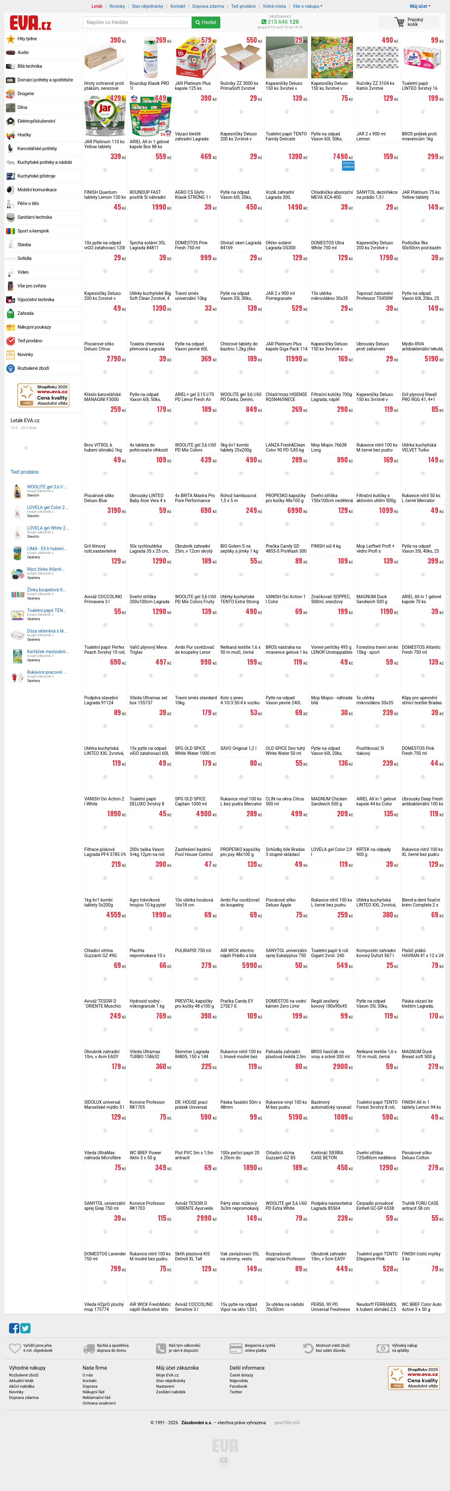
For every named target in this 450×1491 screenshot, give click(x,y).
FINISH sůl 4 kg (326, 546)
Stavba (24, 244)
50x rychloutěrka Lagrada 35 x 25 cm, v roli (149, 551)
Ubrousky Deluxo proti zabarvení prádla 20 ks (372, 348)
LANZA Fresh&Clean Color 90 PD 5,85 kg (285, 447)
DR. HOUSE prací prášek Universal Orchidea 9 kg (191, 1107)
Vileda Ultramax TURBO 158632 (145, 1054)
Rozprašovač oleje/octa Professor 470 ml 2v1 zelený (286, 1258)
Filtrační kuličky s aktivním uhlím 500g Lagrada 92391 (376, 500)
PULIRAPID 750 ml (193, 950)
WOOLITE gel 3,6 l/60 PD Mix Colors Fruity (195, 599)
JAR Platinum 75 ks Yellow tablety (421, 195)
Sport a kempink (33, 231)
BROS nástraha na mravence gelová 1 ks (287, 650)
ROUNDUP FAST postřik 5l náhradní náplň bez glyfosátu (149, 197)
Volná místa (274, 6)
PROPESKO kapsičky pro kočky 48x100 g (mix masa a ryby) (286, 500)
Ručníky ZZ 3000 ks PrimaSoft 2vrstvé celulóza (239, 88)
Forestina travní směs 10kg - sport (377, 650)
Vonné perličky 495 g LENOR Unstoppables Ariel (332, 652)
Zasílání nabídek (170, 1392)
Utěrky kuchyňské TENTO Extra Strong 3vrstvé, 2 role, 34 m (239, 601)
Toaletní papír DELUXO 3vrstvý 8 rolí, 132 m (147, 803)
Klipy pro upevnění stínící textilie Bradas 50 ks (422, 702)
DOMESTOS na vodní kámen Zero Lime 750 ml (286, 1006)
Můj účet (418, 6)
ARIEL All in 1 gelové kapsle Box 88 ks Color (149, 146)
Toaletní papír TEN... (46, 610)
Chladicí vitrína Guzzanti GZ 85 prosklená (281, 1157)
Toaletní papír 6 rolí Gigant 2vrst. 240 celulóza (329, 955)
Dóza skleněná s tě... (47, 630)
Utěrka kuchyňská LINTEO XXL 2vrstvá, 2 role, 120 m (104, 753)
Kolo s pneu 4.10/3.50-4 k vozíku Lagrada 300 (240, 702)
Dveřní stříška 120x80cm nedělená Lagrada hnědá (376, 1157)
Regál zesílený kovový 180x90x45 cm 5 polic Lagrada (329, 1006)
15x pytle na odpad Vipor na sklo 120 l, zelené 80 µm (238, 1309)
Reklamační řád (96, 1398)
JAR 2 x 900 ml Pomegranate (280, 296)
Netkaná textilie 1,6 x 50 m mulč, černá (240, 650)
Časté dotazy (241, 1375)
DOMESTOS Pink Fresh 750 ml (418, 751)
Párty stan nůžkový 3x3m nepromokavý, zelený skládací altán (240, 1208)
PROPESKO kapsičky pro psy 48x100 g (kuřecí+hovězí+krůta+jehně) (248, 854)
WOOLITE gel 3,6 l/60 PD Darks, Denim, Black (241, 399)
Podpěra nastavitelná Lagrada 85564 (331, 1206)
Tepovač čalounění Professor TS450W (374, 296)
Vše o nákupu (306, 6)
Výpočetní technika (35, 299)
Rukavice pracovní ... (47, 672)
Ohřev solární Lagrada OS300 (281, 245)
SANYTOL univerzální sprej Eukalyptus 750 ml (286, 955)
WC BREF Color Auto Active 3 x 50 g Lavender (422, 1309)
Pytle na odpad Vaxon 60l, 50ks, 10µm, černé (145, 399)
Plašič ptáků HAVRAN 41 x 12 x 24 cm (423, 955)
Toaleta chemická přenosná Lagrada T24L (147, 348)
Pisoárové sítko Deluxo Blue (99, 498)
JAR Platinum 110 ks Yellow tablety (104, 144)
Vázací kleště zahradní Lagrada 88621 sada (192, 138)
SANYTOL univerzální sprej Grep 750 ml (104, 1206)
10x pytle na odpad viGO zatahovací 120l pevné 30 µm (104, 247)
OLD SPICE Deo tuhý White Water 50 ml (285, 751)
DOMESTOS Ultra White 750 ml (327, 245)
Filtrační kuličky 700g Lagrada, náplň (331, 397)
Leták (97, 6)
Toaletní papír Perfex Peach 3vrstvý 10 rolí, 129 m (104, 652)
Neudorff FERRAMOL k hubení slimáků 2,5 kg (376, 1309)
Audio (23, 52)
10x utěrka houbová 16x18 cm (194, 902)
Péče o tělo (28, 203)
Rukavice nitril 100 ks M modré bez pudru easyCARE (150, 1258)
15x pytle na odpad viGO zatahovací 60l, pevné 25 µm (149, 753)
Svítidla (24, 258)
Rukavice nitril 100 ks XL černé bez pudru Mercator (422, 854)
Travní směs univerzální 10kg (191, 296)
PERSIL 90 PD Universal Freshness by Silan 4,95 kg (330, 1309)
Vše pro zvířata (31, 286)
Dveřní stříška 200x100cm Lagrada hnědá (149, 601)
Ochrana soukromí (99, 1403)
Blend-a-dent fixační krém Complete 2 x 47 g (421, 904)
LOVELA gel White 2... (48, 528)
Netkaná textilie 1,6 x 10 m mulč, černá (376, 1054)
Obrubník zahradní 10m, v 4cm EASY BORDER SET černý (102, 1056)
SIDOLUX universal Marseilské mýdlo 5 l (104, 1105)
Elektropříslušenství (36, 121)
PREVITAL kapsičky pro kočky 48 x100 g (194, 1004)
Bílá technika (29, 66)
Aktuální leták (21, 1381)
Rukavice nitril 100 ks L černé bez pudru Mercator (331, 904)
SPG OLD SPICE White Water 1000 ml (195, 751)
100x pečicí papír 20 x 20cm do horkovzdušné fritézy (240, 1157)
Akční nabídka (21, 1386)
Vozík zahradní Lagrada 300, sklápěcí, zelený (281, 197)
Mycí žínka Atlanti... (46, 569)
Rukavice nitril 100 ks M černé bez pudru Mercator (377, 449)
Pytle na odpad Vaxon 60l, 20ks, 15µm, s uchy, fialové (331, 753)
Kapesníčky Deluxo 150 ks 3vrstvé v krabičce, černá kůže (376, 399)
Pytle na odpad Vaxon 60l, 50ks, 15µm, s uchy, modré (331, 138)
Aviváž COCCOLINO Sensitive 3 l (194, 1307)
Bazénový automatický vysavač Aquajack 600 (331, 1107)
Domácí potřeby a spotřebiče (45, 80)
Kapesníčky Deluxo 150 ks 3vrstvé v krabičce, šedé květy (285, 88)
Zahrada (25, 313)
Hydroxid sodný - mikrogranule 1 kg (147, 1004)
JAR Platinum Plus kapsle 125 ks (193, 86)
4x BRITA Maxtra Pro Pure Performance (195, 498)
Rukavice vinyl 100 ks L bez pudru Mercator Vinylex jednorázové (241, 803)
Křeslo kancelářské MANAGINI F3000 (102, 397)
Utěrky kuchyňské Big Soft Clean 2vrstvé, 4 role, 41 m (150, 298)
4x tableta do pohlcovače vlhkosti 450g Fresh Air (149, 449)
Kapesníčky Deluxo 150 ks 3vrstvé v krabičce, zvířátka (329, 88)
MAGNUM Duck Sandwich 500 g (371, 599)
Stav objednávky (148, 6)
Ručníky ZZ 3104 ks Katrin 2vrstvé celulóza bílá (375, 88)
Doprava (90, 1386)
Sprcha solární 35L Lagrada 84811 (148, 245)
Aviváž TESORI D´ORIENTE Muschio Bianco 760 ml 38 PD (104, 1006)
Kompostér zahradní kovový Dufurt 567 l (376, 953)
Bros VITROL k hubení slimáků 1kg (103, 447)
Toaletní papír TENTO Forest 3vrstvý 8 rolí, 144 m (377, 1107)
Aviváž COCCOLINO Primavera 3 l (103, 599)
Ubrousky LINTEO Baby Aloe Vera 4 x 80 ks (148, 500)
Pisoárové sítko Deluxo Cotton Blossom (417, 1157)
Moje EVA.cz (167, 1375)
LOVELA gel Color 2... (47, 507)
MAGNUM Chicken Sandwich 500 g (329, 801)
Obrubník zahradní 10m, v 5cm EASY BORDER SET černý (329, 1258)
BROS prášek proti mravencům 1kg (419, 136)
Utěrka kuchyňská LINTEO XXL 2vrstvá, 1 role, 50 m (376, 904)
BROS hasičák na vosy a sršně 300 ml (330, 1054)
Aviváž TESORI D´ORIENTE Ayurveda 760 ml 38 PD (194, 1208)
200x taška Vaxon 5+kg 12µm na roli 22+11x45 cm (147, 854)
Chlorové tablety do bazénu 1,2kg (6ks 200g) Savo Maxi (239, 348)
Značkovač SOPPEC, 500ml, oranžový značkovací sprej (331, 601)
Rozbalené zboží (33, 368)
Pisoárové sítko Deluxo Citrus (99, 346)
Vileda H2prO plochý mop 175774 (104, 1307)
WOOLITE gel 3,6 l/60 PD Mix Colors (195, 447)
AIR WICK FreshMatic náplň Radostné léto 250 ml (150, 1309)
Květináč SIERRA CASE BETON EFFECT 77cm (327, 1157)
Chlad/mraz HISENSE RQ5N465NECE (286, 397)
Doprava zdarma (208, 6)
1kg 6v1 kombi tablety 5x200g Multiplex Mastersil (102, 904)
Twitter (236, 1392)
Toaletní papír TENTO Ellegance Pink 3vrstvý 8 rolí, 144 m (377, 1258)
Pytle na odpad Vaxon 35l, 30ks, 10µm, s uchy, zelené (376, 1006)
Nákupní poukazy (34, 327)
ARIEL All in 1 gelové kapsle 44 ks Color (376, 801)
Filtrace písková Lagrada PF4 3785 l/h (105, 852)
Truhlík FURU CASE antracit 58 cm (420, 1206)
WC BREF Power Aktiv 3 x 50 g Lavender (145, 1157)
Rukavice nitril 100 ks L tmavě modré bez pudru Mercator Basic (241, 1056)
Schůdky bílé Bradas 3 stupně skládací (285, 852)
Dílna (22, 107)
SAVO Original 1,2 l (238, 748)
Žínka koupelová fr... (46, 589)
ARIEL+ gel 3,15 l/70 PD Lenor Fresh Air (194, 397)
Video (23, 272)
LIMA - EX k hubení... (47, 548)
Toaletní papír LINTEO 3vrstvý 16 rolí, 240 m (420, 88)
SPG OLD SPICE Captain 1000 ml (191, 801)
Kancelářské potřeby (37, 148)
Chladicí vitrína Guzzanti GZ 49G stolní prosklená (100, 955)
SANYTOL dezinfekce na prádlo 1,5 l (377, 195)
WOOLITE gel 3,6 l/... (47, 486)
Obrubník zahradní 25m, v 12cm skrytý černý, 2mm (194, 551)
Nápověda (239, 1381)
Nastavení (165, 1386)
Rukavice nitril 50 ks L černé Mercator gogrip (421, 500)
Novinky (117, 6)
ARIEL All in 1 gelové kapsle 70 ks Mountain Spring (422, 601)
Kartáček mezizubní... (48, 651)
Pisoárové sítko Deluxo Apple (281, 902)
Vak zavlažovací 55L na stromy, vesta (240, 1256)
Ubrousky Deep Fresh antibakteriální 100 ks (422, 801)
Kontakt (177, 6)
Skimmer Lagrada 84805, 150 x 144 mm (192, 1056)
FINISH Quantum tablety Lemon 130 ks (105, 195)
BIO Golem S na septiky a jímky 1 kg (239, 549)
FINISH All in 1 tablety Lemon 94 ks (421, 1105)
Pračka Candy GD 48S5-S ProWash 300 (286, 549)
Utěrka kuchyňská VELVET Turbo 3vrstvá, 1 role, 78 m (421, 449)
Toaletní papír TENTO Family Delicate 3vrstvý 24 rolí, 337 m (286, 138)
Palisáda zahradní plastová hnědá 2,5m (286, 1054)
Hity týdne (27, 39)
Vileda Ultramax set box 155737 (148, 700)
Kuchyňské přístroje (36, 176)
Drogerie (25, 93)
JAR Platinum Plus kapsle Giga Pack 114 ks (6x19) (287, 348)
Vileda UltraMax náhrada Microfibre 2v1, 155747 (102, 1157)
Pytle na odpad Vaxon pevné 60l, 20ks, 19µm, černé (192, 348)
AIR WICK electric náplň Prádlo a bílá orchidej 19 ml (238, 955)
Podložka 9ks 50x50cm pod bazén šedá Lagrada (421, 247)
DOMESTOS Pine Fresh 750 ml (191, 245)
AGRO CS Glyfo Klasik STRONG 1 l (193, 195)
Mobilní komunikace (36, 190)
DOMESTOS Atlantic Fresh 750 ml (421, 650)
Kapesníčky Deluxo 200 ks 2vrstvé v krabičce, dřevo (102, 298)
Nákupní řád (94, 1392)
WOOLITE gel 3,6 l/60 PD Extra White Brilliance (286, 1208)
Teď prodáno (243, 6)
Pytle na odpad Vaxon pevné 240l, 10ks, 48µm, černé (283, 702)
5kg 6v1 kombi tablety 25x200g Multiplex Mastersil (238, 449)
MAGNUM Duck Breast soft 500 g (418, 1054)
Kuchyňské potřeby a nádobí (44, 162)
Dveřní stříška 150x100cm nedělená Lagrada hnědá (332, 500)
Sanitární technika (34, 217)
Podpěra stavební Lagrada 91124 (101, 700)
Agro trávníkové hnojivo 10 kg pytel (148, 902)
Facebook (238, 1386)
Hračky (24, 135)
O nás (88, 1375)
